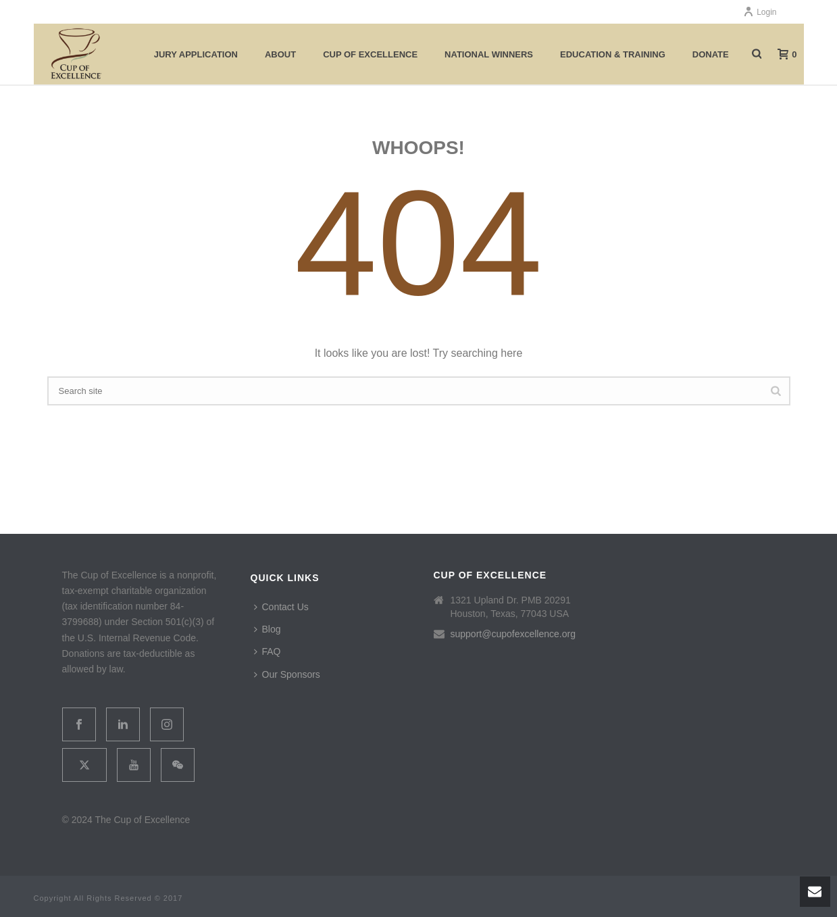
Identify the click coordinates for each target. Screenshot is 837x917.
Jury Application (196, 54)
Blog (267, 629)
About (280, 54)
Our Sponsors (287, 674)
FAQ (267, 651)
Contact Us (281, 606)
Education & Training (612, 54)
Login (759, 12)
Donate (710, 54)
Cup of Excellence (370, 54)
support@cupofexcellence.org (513, 633)
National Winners (489, 54)
